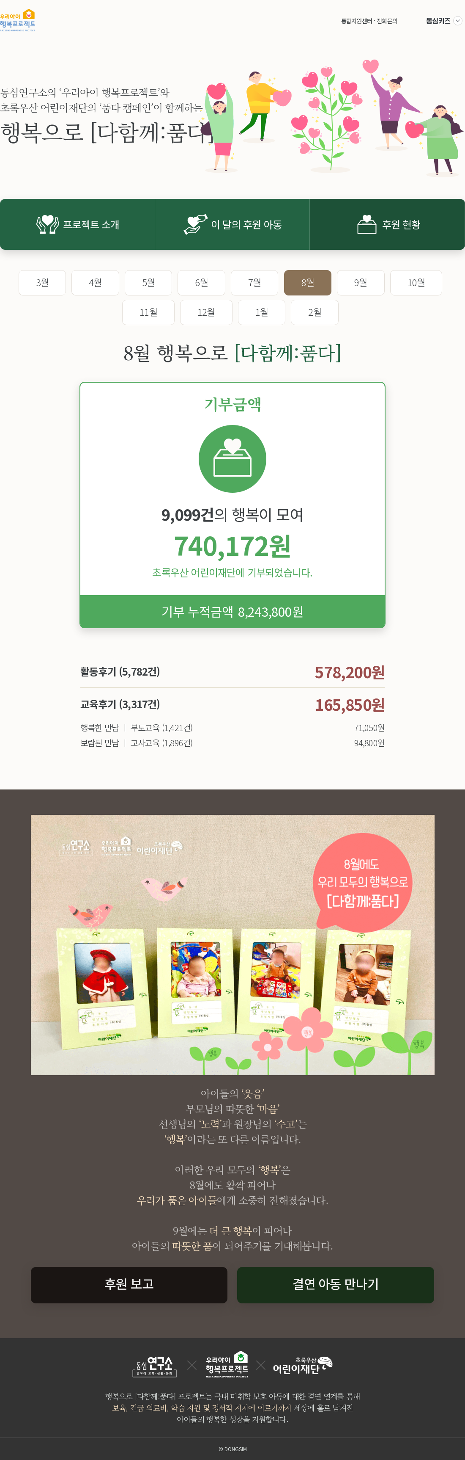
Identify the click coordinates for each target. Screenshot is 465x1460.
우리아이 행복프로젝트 (17, 19)
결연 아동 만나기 (336, 1283)
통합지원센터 (356, 21)
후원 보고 (128, 1283)
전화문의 (387, 21)
